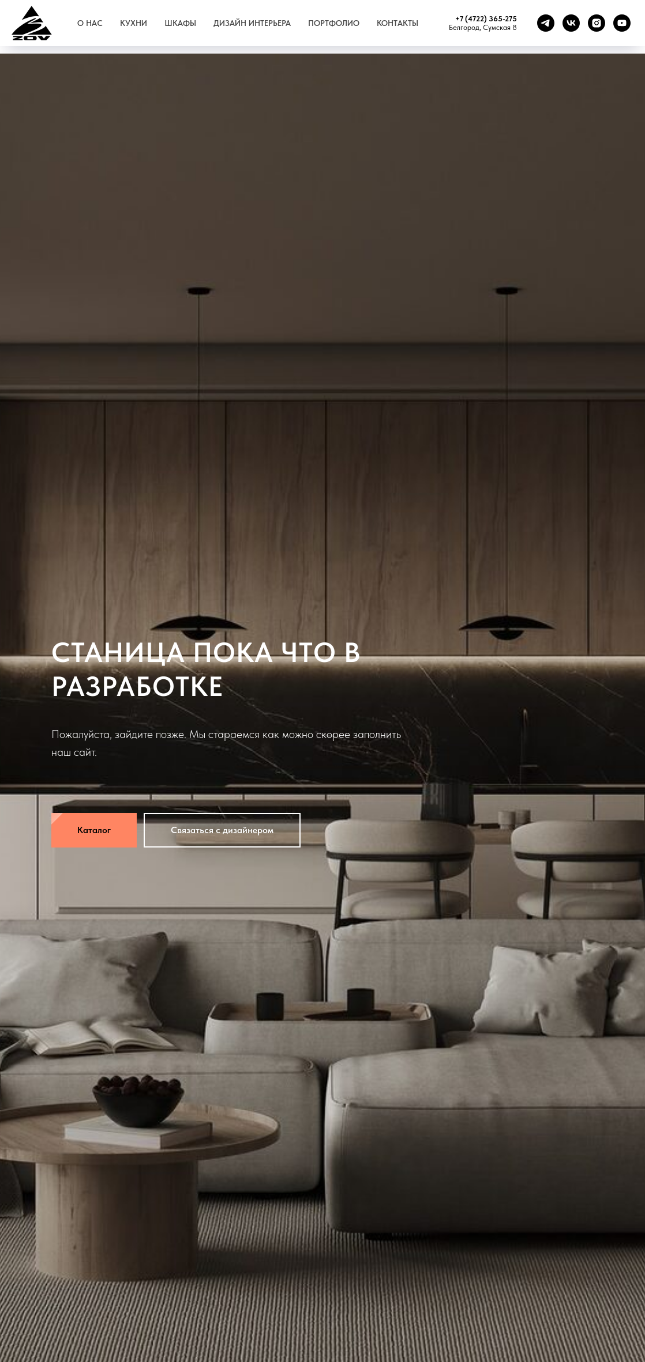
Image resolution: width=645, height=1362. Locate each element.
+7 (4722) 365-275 (486, 18)
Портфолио (333, 23)
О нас (90, 23)
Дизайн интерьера (252, 23)
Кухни (133, 23)
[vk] (571, 23)
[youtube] (622, 23)
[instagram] (596, 23)
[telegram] (545, 23)
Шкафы (180, 23)
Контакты (397, 23)
